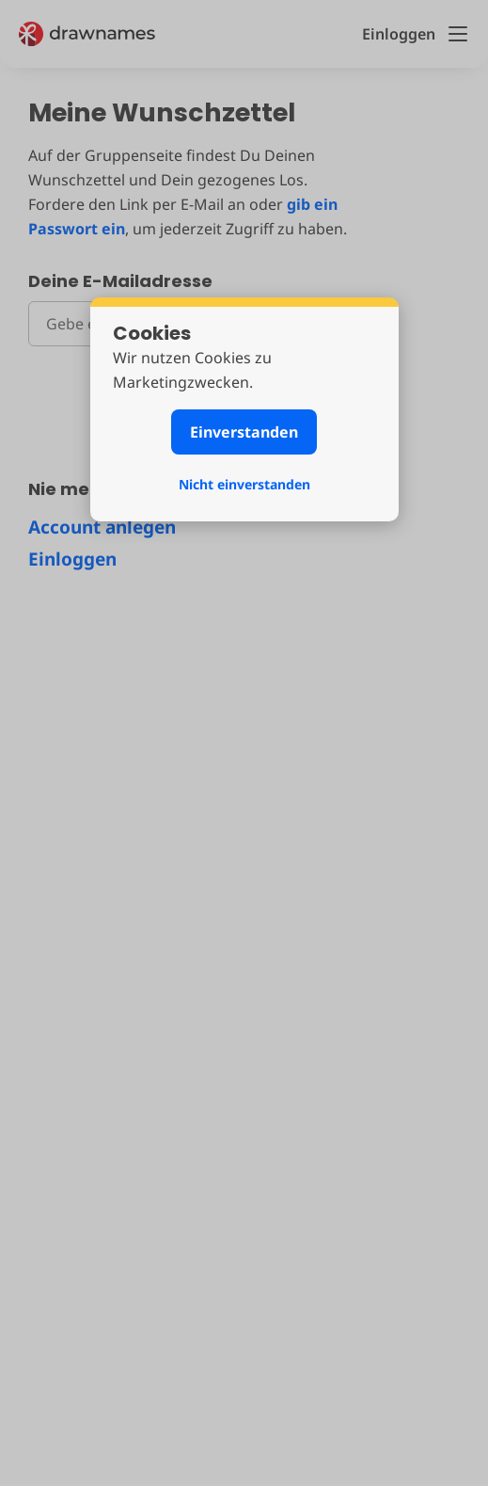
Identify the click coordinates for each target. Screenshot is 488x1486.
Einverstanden (244, 432)
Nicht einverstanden (244, 484)
